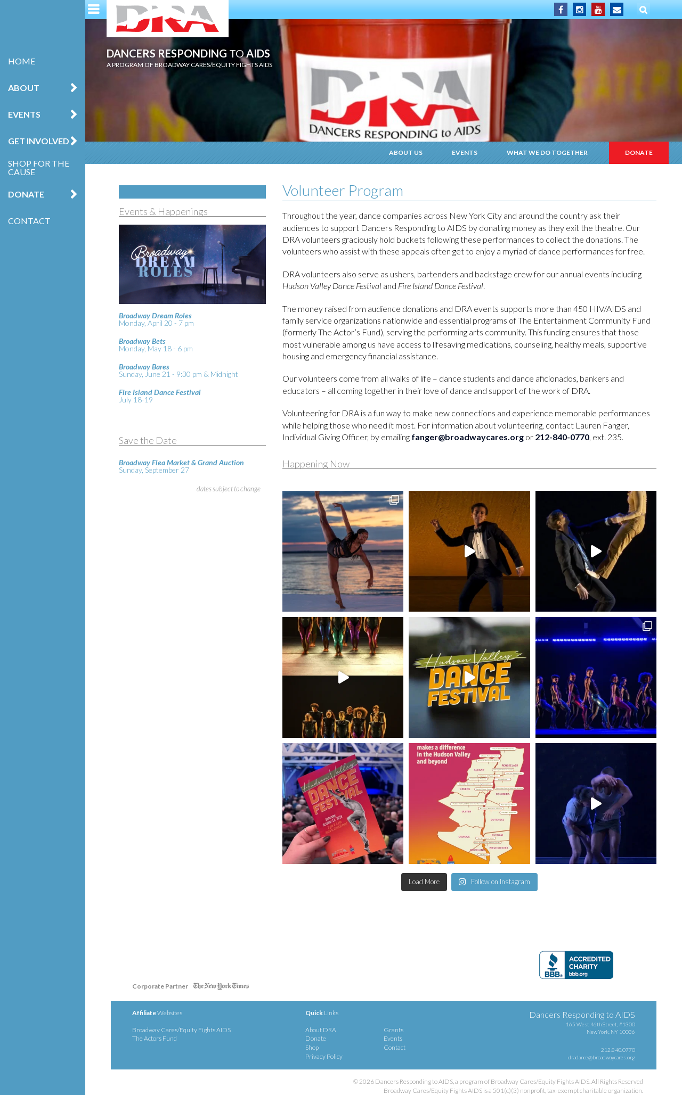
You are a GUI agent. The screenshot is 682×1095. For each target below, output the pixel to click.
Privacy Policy (324, 1056)
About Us (406, 153)
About (23, 88)
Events (24, 114)
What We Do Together (547, 153)
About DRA (320, 1030)
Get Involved (38, 141)
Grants (393, 1030)
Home (21, 61)
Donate (26, 194)
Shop (312, 1047)
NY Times (221, 988)
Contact (29, 221)
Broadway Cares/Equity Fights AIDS (181, 1030)
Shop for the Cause (38, 167)
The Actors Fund (154, 1038)
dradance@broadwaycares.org (601, 1057)
